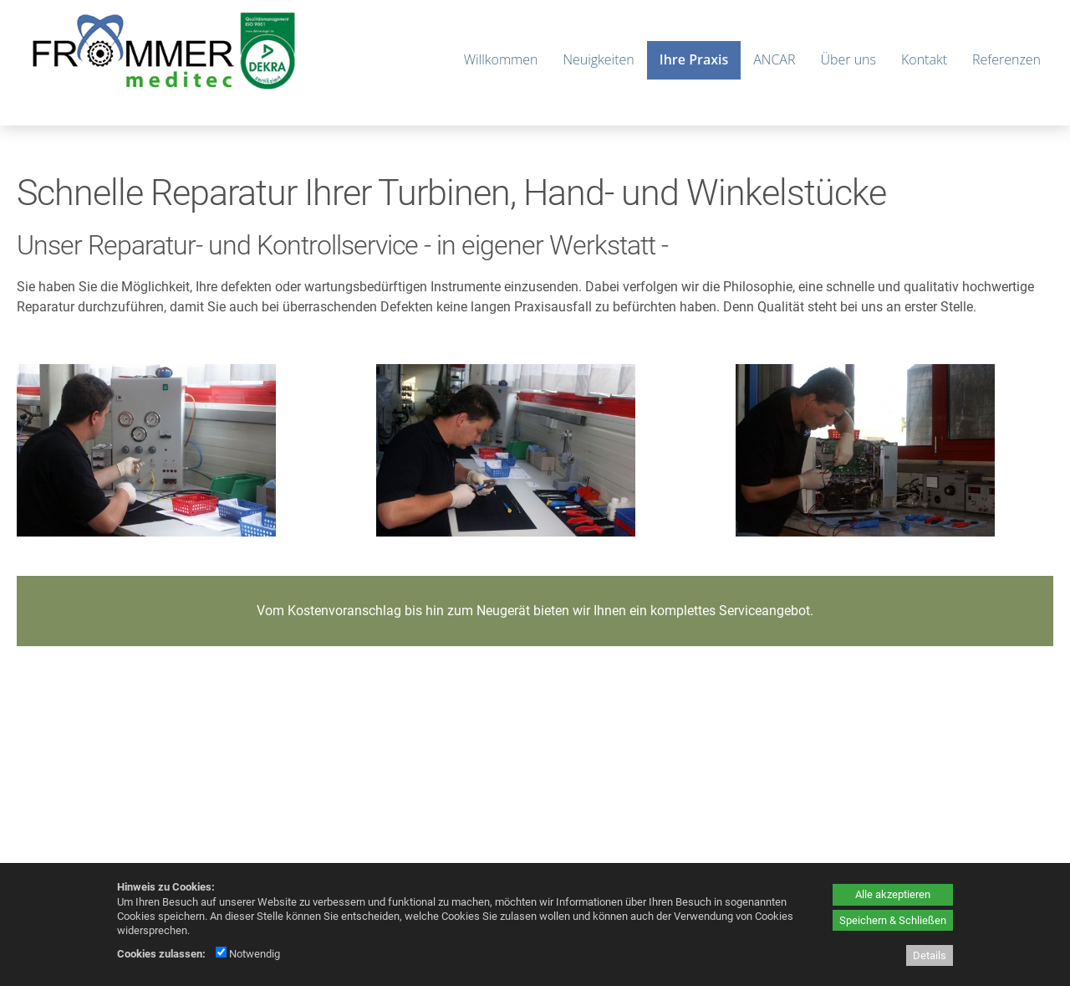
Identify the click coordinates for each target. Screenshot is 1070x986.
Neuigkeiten (598, 59)
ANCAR (774, 59)
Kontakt (924, 59)
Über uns (848, 59)
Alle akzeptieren (892, 894)
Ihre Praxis (694, 59)
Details (929, 955)
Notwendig (248, 953)
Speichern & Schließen (892, 920)
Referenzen (1006, 59)
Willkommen (501, 59)
